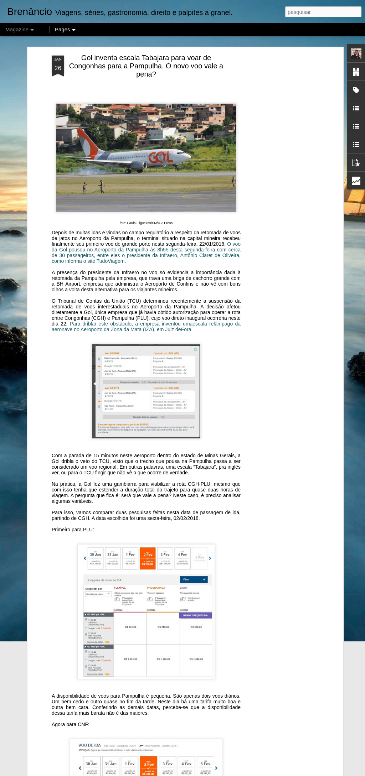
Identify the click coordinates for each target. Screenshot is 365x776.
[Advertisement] (279, 168)
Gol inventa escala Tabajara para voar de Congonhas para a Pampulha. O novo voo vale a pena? (146, 66)
